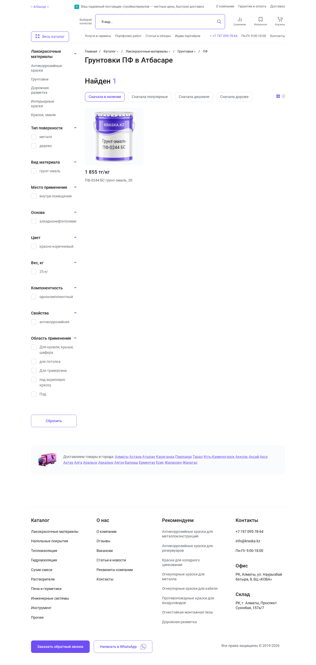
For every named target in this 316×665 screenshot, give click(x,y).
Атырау (148, 457)
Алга (78, 462)
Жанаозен (173, 462)
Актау (68, 462)
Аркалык (105, 462)
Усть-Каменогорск (219, 457)
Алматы (122, 457)
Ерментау (147, 462)
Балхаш (131, 462)
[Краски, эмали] (52, 114)
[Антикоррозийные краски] (52, 68)
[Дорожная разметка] (52, 90)
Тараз (198, 457)
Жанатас (190, 462)
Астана (135, 457)
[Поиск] (160, 21)
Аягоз (119, 462)
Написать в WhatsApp (123, 647)
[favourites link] (260, 19)
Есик (160, 462)
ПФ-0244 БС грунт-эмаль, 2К (109, 180)
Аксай (254, 457)
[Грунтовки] (52, 79)
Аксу (264, 457)
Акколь (241, 457)
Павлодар (183, 457)
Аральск (90, 462)
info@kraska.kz (248, 541)
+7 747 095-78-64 (249, 531)
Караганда (165, 457)
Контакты (277, 36)
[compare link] (239, 19)
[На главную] (53, 23)
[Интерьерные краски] (52, 103)
